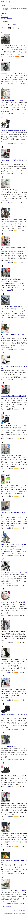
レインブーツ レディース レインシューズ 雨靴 (13, 890)
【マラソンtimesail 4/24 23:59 (8, 746)
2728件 (9, 143)
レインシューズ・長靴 (7, 18)
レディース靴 (4, 17)
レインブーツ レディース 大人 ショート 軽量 (13, 602)
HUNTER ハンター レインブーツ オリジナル (13, 73)
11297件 (9, 56)
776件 (8, 409)
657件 (8, 555)
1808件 (9, 230)
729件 (8, 438)
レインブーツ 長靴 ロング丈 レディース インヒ (13, 306)
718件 (8, 496)
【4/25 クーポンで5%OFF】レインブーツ (12, 100)
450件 (8, 759)
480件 (8, 700)
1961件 (9, 203)
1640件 (9, 262)
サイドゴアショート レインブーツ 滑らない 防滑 (14, 572)
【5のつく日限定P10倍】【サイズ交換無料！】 (13, 396)
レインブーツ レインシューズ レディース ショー (14, 485)
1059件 (9, 349)
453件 (8, 729)
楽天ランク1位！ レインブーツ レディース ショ (13, 425)
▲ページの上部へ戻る (6, 906)
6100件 (9, 84)
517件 (8, 642)
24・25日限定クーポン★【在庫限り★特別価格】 (14, 833)
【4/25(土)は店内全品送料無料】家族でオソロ (13, 130)
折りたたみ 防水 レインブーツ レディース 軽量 (13, 219)
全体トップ (4, 13)
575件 (8, 585)
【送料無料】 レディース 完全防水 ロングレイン (14, 659)
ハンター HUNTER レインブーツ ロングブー (13, 45)
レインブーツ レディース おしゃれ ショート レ (13, 190)
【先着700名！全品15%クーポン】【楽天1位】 (13, 631)
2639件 (9, 173)
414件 (8, 903)
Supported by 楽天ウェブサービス (20, 910)
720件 (8, 468)
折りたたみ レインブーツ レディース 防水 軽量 (13, 544)
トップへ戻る (12, 24)
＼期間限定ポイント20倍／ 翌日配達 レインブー (14, 803)
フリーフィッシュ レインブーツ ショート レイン (14, 776)
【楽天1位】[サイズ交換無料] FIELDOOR (12, 279)
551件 (8, 615)
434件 (8, 786)
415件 (8, 846)
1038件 (9, 379)
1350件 (9, 317)
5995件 (9, 113)
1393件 (9, 290)
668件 (8, 528)
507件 (8, 672)
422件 (8, 816)
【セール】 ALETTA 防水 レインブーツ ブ (12, 455)
